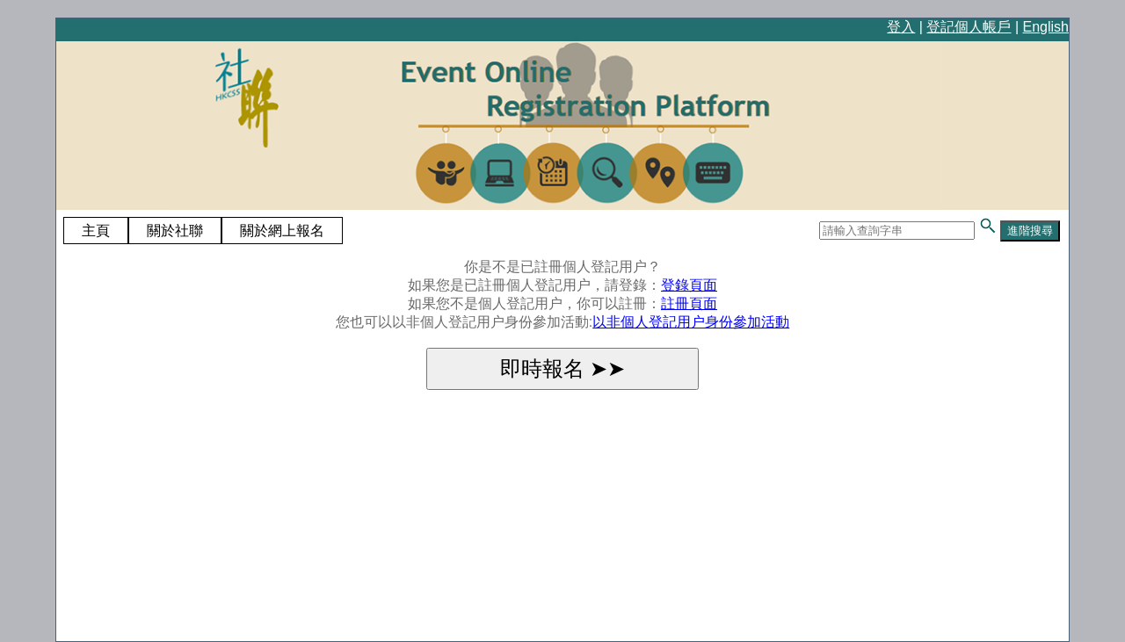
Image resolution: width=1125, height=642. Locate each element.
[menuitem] (95, 231)
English (1046, 26)
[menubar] (203, 231)
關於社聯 (175, 230)
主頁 (96, 230)
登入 (901, 26)
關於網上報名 (282, 230)
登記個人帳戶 (968, 26)
